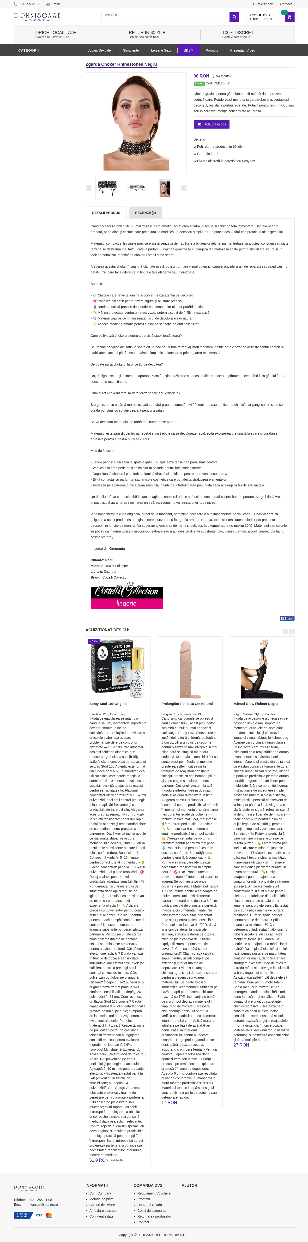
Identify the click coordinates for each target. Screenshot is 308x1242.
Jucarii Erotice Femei (40, 176)
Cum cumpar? (263, 4)
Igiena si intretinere (39, 147)
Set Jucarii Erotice (38, 197)
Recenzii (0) (145, 213)
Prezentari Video (36, 233)
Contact (286, 4)
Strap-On (28, 183)
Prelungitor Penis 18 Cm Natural (187, 704)
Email (53, 4)
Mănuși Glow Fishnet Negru (256, 704)
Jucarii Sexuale (99, 50)
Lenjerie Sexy (33, 154)
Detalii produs (106, 213)
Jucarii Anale (33, 169)
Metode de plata (102, 1199)
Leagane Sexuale (36, 212)
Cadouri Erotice (35, 190)
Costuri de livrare (102, 1205)
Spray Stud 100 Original (108, 704)
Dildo (25, 161)
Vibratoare (31, 133)
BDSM (25, 61)
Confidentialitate (102, 1216)
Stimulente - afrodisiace (43, 118)
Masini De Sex (32, 205)
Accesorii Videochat (39, 219)
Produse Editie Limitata (42, 240)
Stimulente (131, 50)
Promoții (212, 50)
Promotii (28, 226)
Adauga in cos (215, 124)
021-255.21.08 (27, 4)
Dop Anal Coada (150, 1205)
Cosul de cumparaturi (153, 1210)
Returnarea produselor (154, 1216)
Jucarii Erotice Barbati (42, 125)
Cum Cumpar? (100, 1193)
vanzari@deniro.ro (44, 1205)
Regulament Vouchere (154, 1193)
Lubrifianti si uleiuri (39, 140)
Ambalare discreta (103, 1210)
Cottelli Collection (115, 577)
